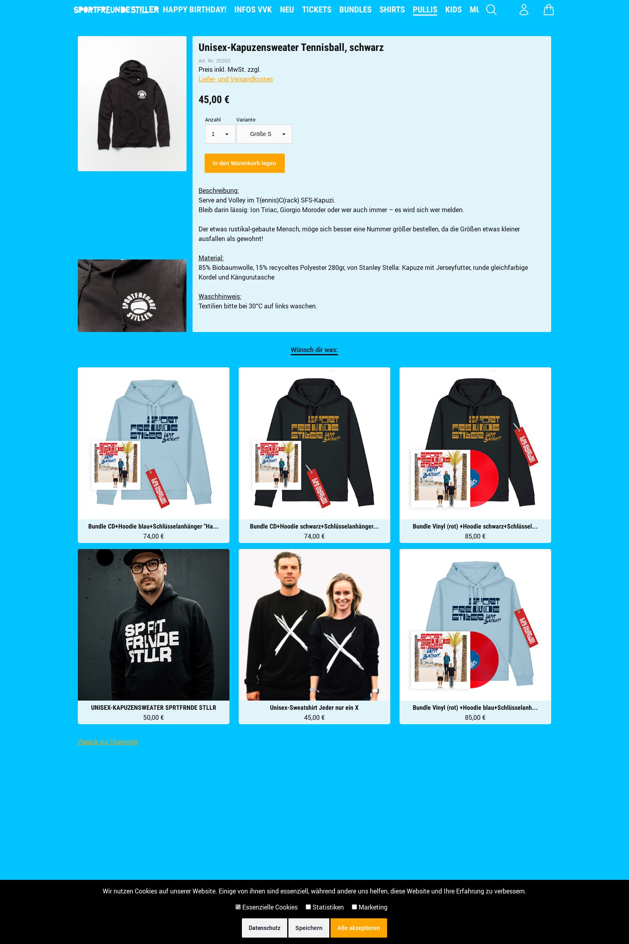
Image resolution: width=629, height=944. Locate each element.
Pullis (425, 9)
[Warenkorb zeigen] (548, 9)
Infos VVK (253, 9)
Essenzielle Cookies (266, 907)
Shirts (392, 9)
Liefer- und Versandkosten (236, 79)
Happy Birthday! (194, 9)
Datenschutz (264, 928)
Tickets (316, 9)
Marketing (370, 907)
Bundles (355, 9)
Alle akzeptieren (358, 928)
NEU (287, 9)
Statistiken (325, 907)
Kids (453, 9)
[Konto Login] (523, 9)
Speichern (309, 928)
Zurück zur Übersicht (108, 741)
